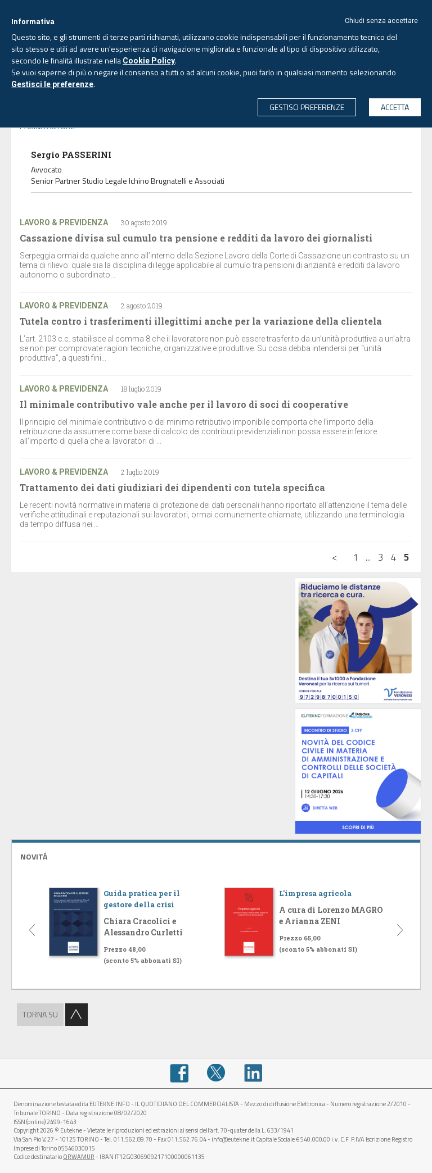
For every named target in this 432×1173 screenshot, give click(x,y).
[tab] (216, 855)
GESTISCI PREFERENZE (306, 107)
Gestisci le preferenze (52, 84)
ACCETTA (395, 107)
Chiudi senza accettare (381, 21)
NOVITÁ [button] (33, 856)
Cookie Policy (149, 60)
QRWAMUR (78, 1156)
